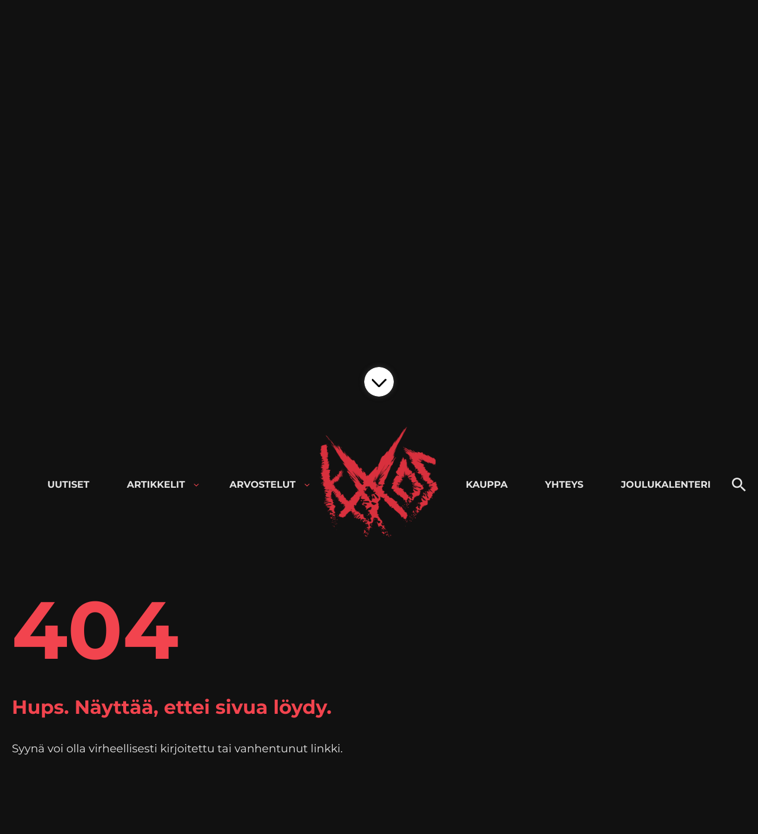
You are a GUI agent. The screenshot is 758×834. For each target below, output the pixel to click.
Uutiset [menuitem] (68, 485)
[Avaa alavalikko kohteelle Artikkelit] (196, 485)
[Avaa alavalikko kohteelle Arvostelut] (307, 485)
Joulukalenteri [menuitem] (665, 485)
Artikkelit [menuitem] (156, 485)
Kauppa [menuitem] (486, 485)
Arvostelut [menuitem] (263, 485)
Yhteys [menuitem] (564, 485)
